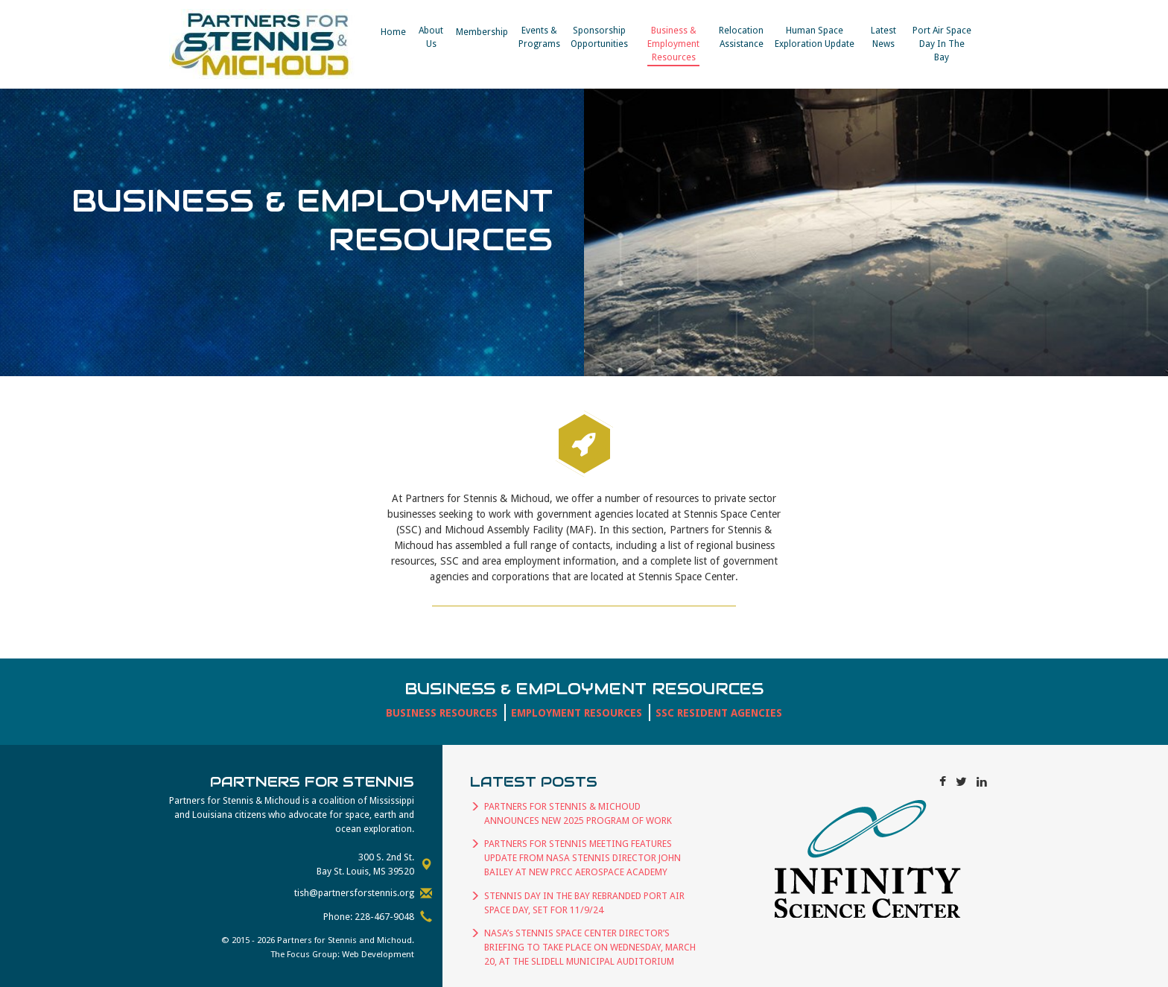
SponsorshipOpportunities (599, 37)
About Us (431, 37)
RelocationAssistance (741, 37)
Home (393, 32)
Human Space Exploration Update (814, 37)
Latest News (883, 37)
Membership (482, 32)
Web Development (378, 954)
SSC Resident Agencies (719, 713)
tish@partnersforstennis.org (354, 892)
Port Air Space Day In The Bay (942, 44)
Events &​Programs (539, 37)
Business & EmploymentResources (673, 44)
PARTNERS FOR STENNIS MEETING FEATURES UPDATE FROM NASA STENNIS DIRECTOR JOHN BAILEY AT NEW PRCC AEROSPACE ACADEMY (582, 857)
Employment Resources (576, 713)
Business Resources (442, 713)
